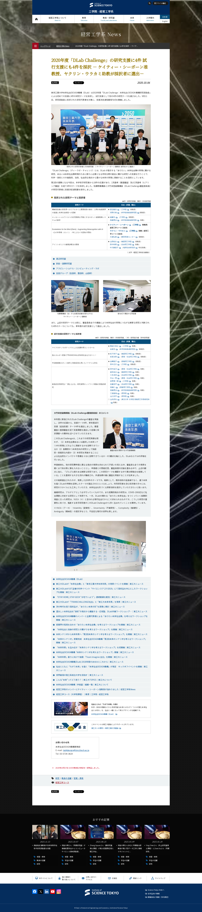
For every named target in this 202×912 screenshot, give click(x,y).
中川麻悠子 (114, 248)
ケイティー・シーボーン (119, 225)
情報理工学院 (127, 361)
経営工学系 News (62, 46)
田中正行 (113, 364)
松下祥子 (113, 354)
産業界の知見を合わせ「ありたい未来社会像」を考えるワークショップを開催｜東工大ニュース (98, 624)
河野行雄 (113, 213)
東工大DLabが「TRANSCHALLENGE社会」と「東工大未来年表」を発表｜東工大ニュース (96, 601)
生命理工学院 (126, 244)
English (165, 21)
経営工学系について (57, 19)
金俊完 (112, 349)
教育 (84, 19)
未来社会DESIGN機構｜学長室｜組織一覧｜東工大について (82, 684)
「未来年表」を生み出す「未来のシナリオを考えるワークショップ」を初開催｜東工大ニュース (98, 647)
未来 (132, 19)
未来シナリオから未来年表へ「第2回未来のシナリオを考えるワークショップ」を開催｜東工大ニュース (101, 634)
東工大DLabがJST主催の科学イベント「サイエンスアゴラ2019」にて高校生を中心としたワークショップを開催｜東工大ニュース (102, 590)
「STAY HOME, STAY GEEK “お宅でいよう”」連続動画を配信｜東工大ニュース (90, 597)
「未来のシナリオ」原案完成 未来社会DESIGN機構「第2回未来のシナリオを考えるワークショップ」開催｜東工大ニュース (101, 641)
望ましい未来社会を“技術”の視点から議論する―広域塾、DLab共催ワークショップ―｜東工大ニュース (101, 611)
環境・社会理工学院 (129, 357)
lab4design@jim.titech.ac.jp (76, 750)
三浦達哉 (113, 393)
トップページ (36, 19)
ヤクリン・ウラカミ (117, 231)
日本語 (164, 17)
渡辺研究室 (61, 258)
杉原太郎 (113, 357)
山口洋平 (113, 396)
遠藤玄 (112, 217)
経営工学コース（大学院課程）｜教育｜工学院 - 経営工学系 (82, 694)
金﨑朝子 (113, 361)
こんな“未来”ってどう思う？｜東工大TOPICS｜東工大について (84, 679)
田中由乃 (113, 369)
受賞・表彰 (78, 778)
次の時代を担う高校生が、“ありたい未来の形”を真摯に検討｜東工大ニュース (90, 606)
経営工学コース (62, 782)
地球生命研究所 (129, 248)
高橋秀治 (113, 220)
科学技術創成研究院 (129, 213)
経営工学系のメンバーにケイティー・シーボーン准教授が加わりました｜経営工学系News (96, 689)
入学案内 (150, 19)
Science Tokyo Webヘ (156, 890)
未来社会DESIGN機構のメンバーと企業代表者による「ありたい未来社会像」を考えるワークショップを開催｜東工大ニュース (102, 618)
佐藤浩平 (113, 384)
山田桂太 (113, 242)
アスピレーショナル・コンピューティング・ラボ (77, 268)
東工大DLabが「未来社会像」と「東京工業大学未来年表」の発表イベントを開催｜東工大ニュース (99, 583)
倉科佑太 (113, 372)
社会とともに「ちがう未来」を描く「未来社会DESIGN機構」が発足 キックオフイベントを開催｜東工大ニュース (102, 668)
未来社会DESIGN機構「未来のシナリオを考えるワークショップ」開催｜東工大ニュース (95, 652)
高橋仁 (112, 387)
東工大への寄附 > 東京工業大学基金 (105, 728)
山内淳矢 (113, 399)
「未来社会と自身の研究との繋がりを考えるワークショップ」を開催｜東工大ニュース (94, 629)
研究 (57, 778)
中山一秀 (113, 378)
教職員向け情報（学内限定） (159, 897)
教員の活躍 (66, 778)
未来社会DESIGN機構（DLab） (70, 579)
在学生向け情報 (153, 893)
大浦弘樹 (113, 237)
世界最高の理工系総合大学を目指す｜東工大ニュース (79, 675)
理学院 (124, 393)
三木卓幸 (113, 375)
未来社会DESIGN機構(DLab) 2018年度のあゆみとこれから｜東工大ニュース (89, 661)
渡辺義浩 (113, 209)
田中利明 (113, 244)
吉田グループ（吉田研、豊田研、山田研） (74, 273)
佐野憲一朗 (114, 381)
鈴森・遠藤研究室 (64, 263)
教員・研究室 (109, 19)
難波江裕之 (114, 346)
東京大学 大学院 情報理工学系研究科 (136, 399)
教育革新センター (128, 237)
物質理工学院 (126, 242)
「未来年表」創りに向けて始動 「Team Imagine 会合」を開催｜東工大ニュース (92, 657)
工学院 (124, 209)
